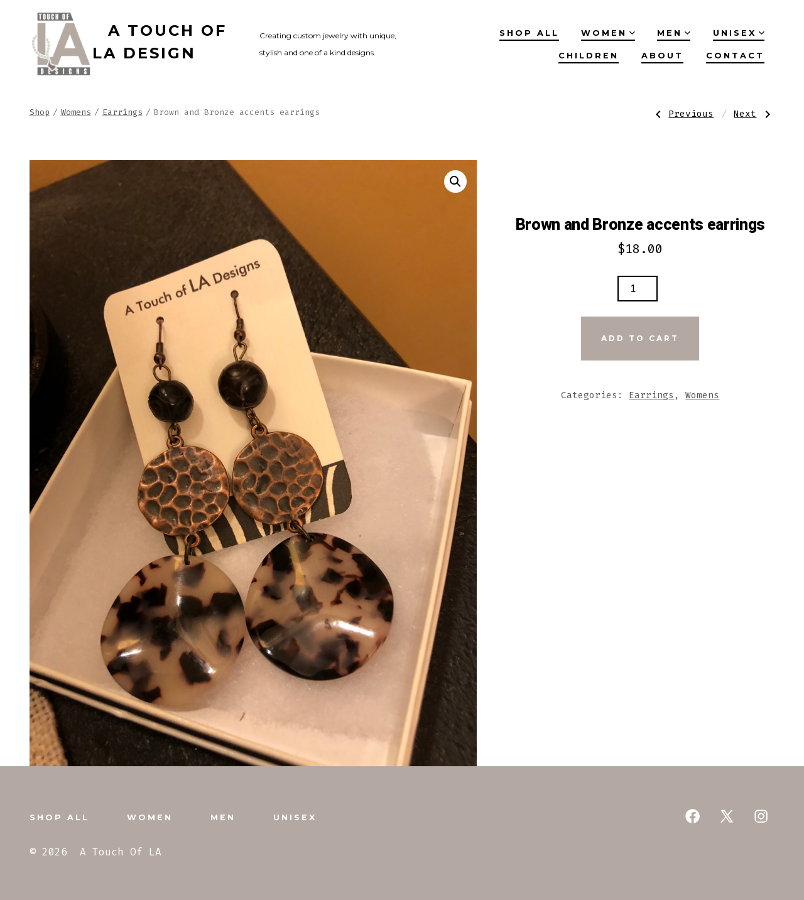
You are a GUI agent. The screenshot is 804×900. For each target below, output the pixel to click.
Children (588, 55)
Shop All (529, 33)
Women (608, 33)
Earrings (122, 112)
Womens (76, 112)
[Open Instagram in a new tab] (760, 816)
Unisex (738, 33)
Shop (40, 112)
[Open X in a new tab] (726, 816)
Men (673, 33)
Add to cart (640, 338)
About (662, 55)
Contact (735, 55)
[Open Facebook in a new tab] (692, 816)
